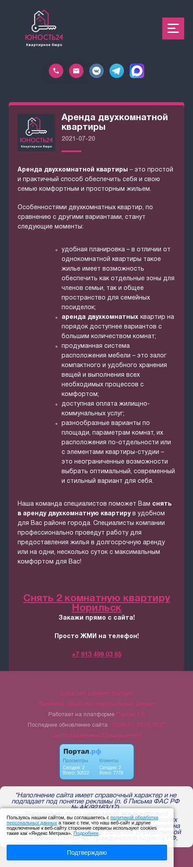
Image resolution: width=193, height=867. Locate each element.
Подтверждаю (87, 852)
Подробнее (85, 833)
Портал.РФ (130, 714)
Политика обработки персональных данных (97, 704)
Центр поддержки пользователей (97, 736)
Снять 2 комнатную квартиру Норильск (96, 603)
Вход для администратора (97, 693)
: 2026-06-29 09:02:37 (137, 725)
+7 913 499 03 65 (96, 655)
